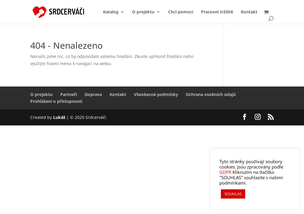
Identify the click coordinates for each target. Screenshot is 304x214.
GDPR (225, 172)
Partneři (68, 94)
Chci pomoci (180, 12)
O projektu (143, 12)
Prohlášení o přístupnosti (56, 101)
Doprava (93, 94)
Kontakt (249, 12)
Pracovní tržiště (217, 12)
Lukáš (59, 117)
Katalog (110, 12)
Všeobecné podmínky (156, 94)
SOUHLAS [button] (233, 193)
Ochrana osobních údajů (211, 94)
